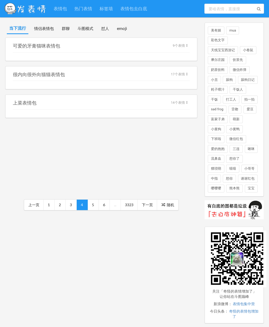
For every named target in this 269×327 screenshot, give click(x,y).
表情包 (60, 8)
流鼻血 (216, 158)
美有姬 (216, 30)
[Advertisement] (101, 160)
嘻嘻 (232, 168)
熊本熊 (234, 188)
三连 (236, 149)
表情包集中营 (244, 304)
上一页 (33, 205)
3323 (129, 205)
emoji (122, 28)
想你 (229, 178)
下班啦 (216, 139)
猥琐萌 (216, 168)
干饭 (214, 99)
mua (232, 30)
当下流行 (17, 27)
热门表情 (83, 8)
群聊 (66, 28)
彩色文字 (218, 40)
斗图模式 (85, 28)
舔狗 (229, 80)
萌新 (236, 119)
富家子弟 (218, 119)
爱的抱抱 (218, 149)
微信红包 (236, 139)
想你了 (234, 158)
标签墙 (106, 8)
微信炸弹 (239, 70)
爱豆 (250, 109)
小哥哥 (249, 168)
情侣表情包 (44, 28)
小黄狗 (216, 129)
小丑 (214, 80)
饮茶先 (238, 60)
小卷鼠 (248, 50)
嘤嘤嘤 (216, 188)
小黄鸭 (234, 129)
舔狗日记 (248, 80)
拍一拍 (249, 99)
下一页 (147, 205)
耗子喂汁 (218, 89)
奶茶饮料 (218, 70)
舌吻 (234, 109)
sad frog (217, 109)
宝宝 (251, 188)
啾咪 (251, 149)
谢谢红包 (248, 178)
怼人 (105, 28)
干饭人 (238, 89)
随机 (167, 205)
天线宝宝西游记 (223, 50)
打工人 (231, 99)
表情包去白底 (133, 8)
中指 (214, 178)
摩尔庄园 (218, 60)
